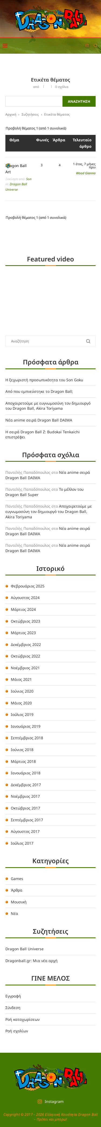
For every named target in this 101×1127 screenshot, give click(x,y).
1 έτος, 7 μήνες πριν (84, 165)
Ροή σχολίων (16, 1030)
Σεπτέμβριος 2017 (27, 819)
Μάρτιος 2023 (23, 632)
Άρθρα (16, 890)
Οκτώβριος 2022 (25, 656)
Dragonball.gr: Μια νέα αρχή (31, 960)
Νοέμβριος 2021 (25, 667)
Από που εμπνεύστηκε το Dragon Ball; (39, 391)
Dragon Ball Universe (24, 948)
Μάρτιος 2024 (23, 609)
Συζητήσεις (30, 114)
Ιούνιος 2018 (22, 749)
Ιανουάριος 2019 (25, 726)
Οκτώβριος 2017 (25, 808)
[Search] (95, 45)
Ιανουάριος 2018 (25, 772)
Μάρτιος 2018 (23, 761)
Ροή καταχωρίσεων (22, 1019)
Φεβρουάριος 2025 (27, 586)
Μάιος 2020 (21, 702)
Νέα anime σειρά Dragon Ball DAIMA (38, 420)
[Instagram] (87, 45)
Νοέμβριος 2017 (25, 796)
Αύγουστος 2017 (25, 831)
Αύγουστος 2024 (25, 597)
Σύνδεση (12, 1007)
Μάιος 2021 (21, 679)
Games (17, 878)
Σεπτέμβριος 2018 (27, 737)
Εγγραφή (13, 996)
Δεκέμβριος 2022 (26, 644)
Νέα (14, 913)
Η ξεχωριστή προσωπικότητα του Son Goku (44, 379)
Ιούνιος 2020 (22, 691)
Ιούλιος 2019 (22, 714)
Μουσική (19, 901)
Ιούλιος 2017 (22, 843)
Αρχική (10, 114)
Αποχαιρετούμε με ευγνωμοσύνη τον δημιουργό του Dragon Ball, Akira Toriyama (47, 406)
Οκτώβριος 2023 (25, 621)
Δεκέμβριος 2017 (26, 784)
